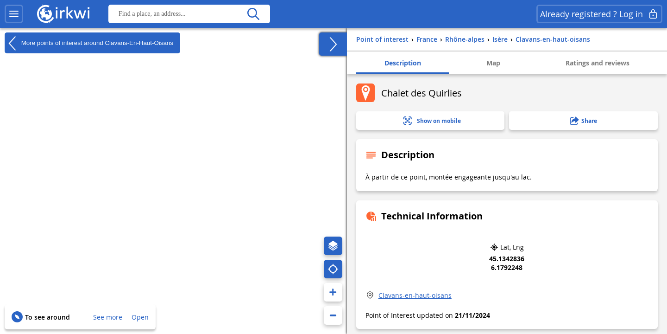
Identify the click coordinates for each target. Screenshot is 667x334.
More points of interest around (89, 43)
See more (107, 317)
